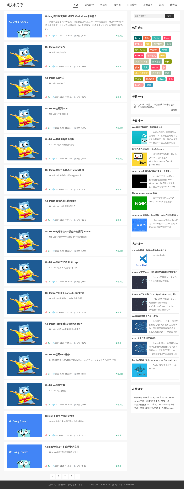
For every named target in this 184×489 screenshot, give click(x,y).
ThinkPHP (169, 397)
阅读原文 (119, 36)
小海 (112, 484)
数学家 (138, 79)
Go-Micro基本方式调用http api (61, 262)
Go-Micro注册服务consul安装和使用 (65, 293)
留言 (81, 484)
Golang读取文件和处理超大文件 (62, 446)
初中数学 (158, 44)
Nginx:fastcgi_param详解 (144, 193)
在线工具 (165, 401)
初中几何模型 (141, 73)
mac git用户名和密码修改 (144, 338)
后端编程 (89, 5)
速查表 (173, 5)
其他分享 (147, 5)
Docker (155, 67)
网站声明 (62, 484)
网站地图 (72, 484)
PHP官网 (147, 397)
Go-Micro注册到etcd (56, 108)
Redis (166, 38)
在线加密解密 (140, 404)
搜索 (169, 16)
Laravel (138, 85)
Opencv (153, 50)
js (164, 67)
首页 (75, 5)
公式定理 (156, 73)
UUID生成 (152, 404)
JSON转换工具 (153, 401)
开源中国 (138, 397)
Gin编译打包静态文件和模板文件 (147, 127)
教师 (167, 73)
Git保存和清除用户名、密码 (145, 316)
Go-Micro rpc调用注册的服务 (61, 200)
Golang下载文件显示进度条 (59, 416)
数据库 (103, 5)
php (137, 67)
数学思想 (156, 61)
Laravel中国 (139, 401)
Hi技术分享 (15, 5)
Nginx (168, 61)
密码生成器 (139, 408)
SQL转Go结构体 (153, 408)
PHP (162, 55)
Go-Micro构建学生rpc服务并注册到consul (68, 231)
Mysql (164, 50)
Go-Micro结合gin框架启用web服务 (64, 323)
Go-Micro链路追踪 (55, 47)
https (149, 85)
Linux (137, 38)
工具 (171, 79)
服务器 (117, 5)
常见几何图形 (141, 61)
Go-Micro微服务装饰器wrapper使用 (64, 170)
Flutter (157, 38)
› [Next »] (77, 476)
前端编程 (132, 5)
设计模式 (151, 55)
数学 (147, 38)
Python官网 (158, 397)
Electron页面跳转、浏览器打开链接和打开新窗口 (154, 272)
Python (138, 44)
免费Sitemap (167, 408)
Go (49, 36)
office (161, 79)
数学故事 (150, 79)
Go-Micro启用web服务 (57, 354)
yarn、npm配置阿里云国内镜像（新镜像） (152, 171)
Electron (139, 55)
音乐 (145, 67)
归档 (161, 5)
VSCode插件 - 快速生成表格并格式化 (149, 250)
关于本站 (52, 484)
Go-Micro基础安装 (55, 385)
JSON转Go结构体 (166, 404)
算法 (169, 44)
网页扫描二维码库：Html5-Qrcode (148, 149)
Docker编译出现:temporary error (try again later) (155, 360)
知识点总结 (140, 50)
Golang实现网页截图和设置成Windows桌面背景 (71, 16)
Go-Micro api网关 (55, 77)
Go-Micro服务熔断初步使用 (59, 139)
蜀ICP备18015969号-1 (125, 484)
